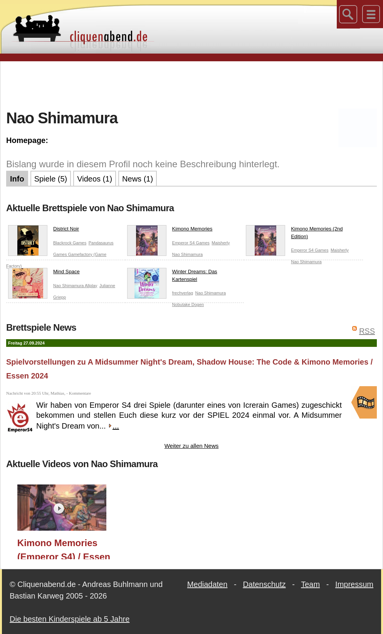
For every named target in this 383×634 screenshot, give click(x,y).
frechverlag (182, 293)
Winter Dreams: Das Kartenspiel (172, 277)
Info (17, 179)
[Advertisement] (191, 84)
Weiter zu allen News (192, 445)
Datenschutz (264, 584)
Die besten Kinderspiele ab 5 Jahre (69, 619)
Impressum (354, 584)
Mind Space (44, 273)
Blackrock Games (69, 242)
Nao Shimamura (187, 254)
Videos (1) (94, 179)
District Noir (43, 230)
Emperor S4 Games (191, 242)
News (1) (137, 179)
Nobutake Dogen (188, 304)
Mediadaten (207, 584)
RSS (367, 331)
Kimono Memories (170, 230)
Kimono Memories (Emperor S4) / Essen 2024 (63, 548)
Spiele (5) (50, 179)
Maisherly (221, 242)
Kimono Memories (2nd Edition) (294, 234)
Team (310, 584)
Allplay (91, 285)
